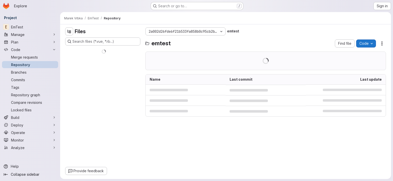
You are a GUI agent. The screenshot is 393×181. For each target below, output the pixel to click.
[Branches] (30, 72)
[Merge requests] (30, 57)
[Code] (30, 49)
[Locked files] (30, 109)
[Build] (30, 117)
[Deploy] (30, 124)
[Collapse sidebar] (30, 174)
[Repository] (30, 64)
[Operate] (30, 132)
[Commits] (30, 79)
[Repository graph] (30, 94)
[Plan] (30, 42)
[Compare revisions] (30, 102)
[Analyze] (30, 147)
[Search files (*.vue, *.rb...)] (102, 41)
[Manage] (30, 34)
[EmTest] (30, 26)
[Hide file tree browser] (69, 31)
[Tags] (30, 87)
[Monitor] (30, 140)
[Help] (30, 166)
